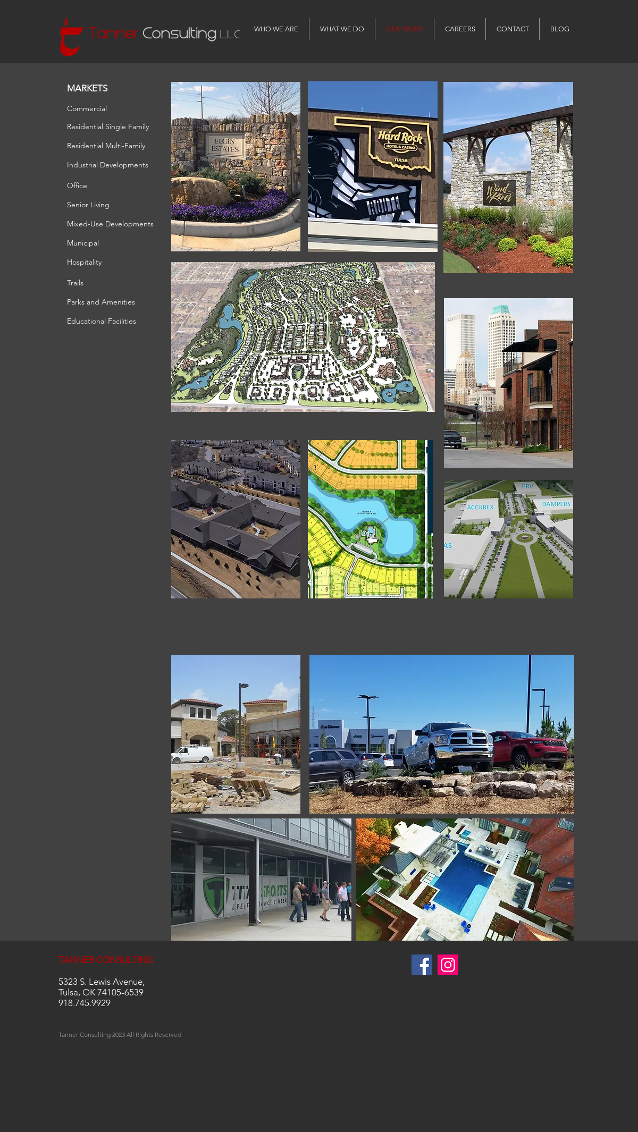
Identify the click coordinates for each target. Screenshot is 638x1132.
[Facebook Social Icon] (422, 964)
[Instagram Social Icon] (448, 964)
